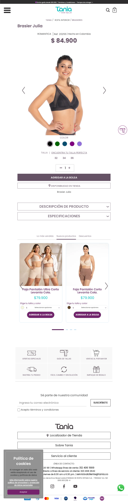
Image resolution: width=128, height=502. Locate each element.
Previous (23, 90)
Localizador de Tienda (64, 435)
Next (104, 90)
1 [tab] (58, 329)
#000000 (50, 143)
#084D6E (64, 143)
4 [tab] (75, 329)
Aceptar (23, 492)
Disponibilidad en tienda (64, 185)
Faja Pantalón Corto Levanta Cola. (87, 291)
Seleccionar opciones (43, 307)
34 (64, 158)
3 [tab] (71, 329)
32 (56, 158)
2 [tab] (67, 329)
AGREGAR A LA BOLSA (64, 177)
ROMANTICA (44, 34)
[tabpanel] (40, 283)
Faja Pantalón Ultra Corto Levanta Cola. (41, 291)
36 (72, 158)
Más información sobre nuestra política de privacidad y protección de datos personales (23, 482)
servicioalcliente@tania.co (92, 474)
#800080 (72, 143)
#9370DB (79, 143)
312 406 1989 (86, 467)
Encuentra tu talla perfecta (69, 153)
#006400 (57, 143)
